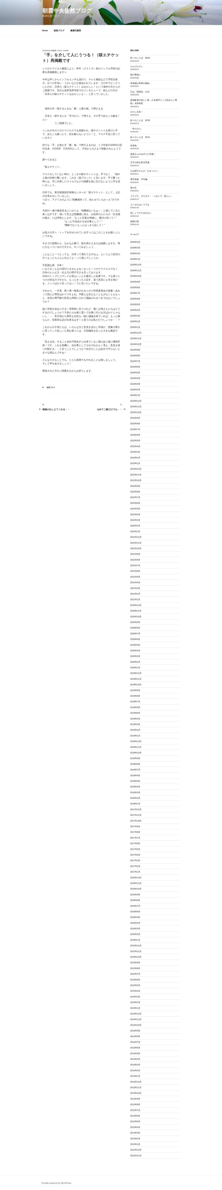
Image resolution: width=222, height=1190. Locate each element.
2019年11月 (136, 679)
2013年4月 (135, 1127)
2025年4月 (135, 310)
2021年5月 (135, 577)
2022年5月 (135, 508)
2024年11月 (136, 338)
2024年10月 (136, 344)
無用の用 (134, 221)
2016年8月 (135, 900)
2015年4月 (135, 991)
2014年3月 (135, 1064)
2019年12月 (136, 673)
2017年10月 (136, 821)
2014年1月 (135, 1076)
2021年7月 (135, 565)
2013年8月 (135, 1104)
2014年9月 (135, 1030)
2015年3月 (135, 996)
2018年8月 (135, 764)
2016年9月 (135, 894)
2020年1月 (135, 667)
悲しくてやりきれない (141, 213)
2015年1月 (135, 1008)
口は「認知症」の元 (139, 91)
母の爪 (133, 187)
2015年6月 (135, 979)
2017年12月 (136, 809)
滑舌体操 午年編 (138, 179)
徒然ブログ (59, 30)
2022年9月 (135, 486)
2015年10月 (136, 957)
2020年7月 (135, 633)
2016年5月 (135, 917)
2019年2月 (135, 730)
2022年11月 (136, 474)
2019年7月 (135, 701)
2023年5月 (135, 440)
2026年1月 (135, 259)
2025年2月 (135, 321)
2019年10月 (136, 684)
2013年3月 (135, 1133)
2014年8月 (135, 1036)
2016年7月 (135, 906)
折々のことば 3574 (140, 137)
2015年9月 (135, 962)
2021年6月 (135, 571)
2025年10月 (136, 276)
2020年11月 (136, 611)
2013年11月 (136, 1087)
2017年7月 (135, 838)
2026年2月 (135, 253)
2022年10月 (136, 480)
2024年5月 (135, 372)
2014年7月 (135, 1042)
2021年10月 (136, 548)
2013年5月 (135, 1121)
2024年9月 (135, 350)
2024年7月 (135, 361)
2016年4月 (135, 923)
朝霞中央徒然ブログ (67, 11)
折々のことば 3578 (140, 120)
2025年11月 (136, 270)
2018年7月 (135, 769)
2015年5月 (135, 985)
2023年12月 (136, 401)
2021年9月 (135, 554)
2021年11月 (136, 543)
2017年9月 (135, 826)
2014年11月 (136, 1019)
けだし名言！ (136, 112)
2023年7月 (135, 429)
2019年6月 (135, 707)
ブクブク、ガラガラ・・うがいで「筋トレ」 (151, 196)
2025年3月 (135, 316)
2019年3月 (135, 724)
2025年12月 (136, 264)
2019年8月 (135, 696)
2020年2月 (135, 662)
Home (45, 30)
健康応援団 (75, 30)
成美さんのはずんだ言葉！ (143, 154)
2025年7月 (135, 293)
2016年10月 (136, 889)
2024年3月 (135, 384)
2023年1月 (135, 463)
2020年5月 (135, 645)
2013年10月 (136, 1093)
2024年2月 (135, 389)
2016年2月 (135, 934)
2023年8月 (135, 423)
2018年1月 (135, 803)
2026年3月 (135, 247)
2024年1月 (135, 395)
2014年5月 (135, 1053)
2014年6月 (135, 1047)
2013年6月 (135, 1116)
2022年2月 (135, 525)
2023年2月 (135, 457)
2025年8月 (135, 287)
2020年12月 (136, 605)
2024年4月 (135, 378)
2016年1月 (135, 940)
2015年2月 (135, 1002)
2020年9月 (135, 622)
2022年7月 (135, 497)
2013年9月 (135, 1099)
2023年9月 (135, 418)
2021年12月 (136, 537)
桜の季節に (135, 74)
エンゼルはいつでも (139, 204)
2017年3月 (135, 860)
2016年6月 (135, 911)
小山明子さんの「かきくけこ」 (145, 171)
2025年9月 (135, 282)
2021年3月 (135, 588)
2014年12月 (136, 1013)
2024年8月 (135, 355)
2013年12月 (136, 1082)
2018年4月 (135, 786)
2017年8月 (135, 832)
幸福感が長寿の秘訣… (141, 83)
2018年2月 (135, 798)
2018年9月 (135, 758)
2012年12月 (136, 1150)
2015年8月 (135, 968)
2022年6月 (135, 503)
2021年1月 (135, 599)
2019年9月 (135, 690)
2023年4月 (135, 446)
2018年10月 (136, 752)
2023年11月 (136, 406)
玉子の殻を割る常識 (139, 162)
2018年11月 (136, 747)
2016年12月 (136, 877)
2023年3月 (135, 452)
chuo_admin (63, 50)
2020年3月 (135, 656)
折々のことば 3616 (140, 58)
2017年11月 (136, 815)
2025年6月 (135, 299)
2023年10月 (136, 412)
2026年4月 (135, 242)
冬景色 (133, 145)
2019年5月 (135, 713)
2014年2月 (135, 1070)
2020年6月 (135, 639)
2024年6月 (135, 367)
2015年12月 (136, 945)
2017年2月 (135, 866)
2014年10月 (136, 1025)
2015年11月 (136, 951)
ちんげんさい (136, 66)
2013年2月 (135, 1138)
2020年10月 (136, 616)
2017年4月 (135, 855)
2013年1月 (135, 1144)
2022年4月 (135, 514)
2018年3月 (135, 792)
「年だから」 (136, 128)
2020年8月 (135, 628)
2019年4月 (135, 718)
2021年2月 (135, 594)
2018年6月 (135, 775)
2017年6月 (135, 843)
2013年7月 (135, 1110)
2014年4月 (135, 1059)
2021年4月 (135, 582)
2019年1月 (135, 735)
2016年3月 (135, 928)
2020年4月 (135, 650)
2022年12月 (136, 469)
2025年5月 (135, 304)
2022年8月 (135, 491)
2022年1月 (135, 531)
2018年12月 (136, 741)
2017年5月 (135, 849)
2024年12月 (136, 333)
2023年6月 (135, 435)
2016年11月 (136, 883)
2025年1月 (135, 327)
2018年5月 (135, 781)
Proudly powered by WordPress (56, 1183)
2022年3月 (135, 520)
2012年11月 (136, 1155)
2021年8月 (135, 560)
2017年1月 (135, 872)
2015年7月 (135, 974)
